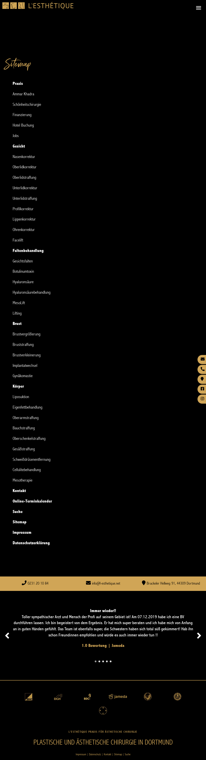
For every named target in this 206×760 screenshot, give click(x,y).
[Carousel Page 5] (111, 661)
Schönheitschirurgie (27, 104)
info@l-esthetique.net (106, 583)
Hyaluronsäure (23, 281)
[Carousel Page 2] (99, 661)
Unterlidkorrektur (25, 188)
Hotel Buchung (23, 125)
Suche (127, 754)
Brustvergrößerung (26, 334)
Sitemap (118, 754)
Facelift (18, 240)
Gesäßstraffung (24, 449)
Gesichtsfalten (23, 261)
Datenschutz (95, 754)
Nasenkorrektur (24, 156)
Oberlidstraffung (24, 177)
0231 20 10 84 (38, 583)
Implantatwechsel (25, 365)
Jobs (16, 135)
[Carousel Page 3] (103, 661)
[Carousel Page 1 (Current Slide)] (95, 661)
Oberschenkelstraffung (29, 438)
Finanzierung (22, 114)
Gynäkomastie (23, 375)
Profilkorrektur (23, 208)
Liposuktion (21, 396)
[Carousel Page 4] (107, 661)
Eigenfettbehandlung (27, 407)
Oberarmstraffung (26, 417)
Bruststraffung (23, 344)
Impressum (81, 754)
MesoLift (19, 302)
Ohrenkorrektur (24, 229)
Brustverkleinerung (27, 355)
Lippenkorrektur (24, 219)
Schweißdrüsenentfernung (31, 459)
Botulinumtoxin (23, 271)
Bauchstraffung (24, 428)
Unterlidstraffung (25, 198)
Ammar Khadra (23, 94)
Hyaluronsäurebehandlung (31, 292)
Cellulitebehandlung (27, 469)
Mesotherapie (22, 480)
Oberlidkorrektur (24, 167)
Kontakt (107, 754)
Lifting (17, 313)
